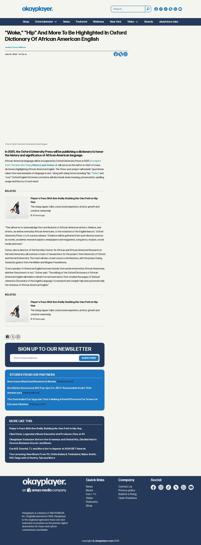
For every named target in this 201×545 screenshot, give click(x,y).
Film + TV (91, 494)
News (66, 21)
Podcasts (92, 501)
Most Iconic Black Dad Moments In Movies (40, 381)
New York (115, 21)
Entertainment (44, 21)
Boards (148, 21)
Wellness (98, 21)
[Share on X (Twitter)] (120, 54)
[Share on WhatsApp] (125, 54)
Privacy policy (126, 490)
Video (130, 21)
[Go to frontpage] (37, 9)
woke (95, 173)
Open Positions (127, 498)
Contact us (125, 486)
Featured (81, 21)
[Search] (148, 9)
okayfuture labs (168, 21)
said (25, 235)
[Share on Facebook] (116, 54)
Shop (26, 21)
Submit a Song (127, 494)
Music (89, 490)
